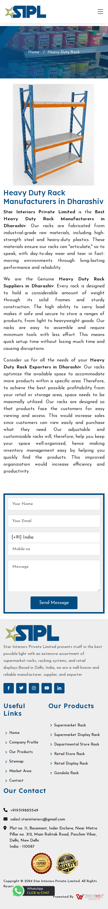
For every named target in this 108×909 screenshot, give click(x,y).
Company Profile (23, 742)
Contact (16, 781)
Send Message (54, 603)
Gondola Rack (66, 773)
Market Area (20, 771)
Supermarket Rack (70, 725)
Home (33, 52)
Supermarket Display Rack (77, 735)
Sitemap (16, 761)
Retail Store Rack (69, 754)
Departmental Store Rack (76, 744)
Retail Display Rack (71, 763)
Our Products (21, 752)
